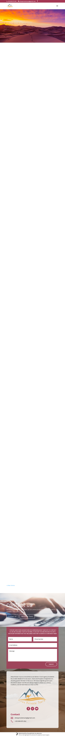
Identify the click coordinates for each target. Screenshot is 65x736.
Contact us (12, 616)
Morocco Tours (27, 616)
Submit (51, 664)
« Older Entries (10, 585)
